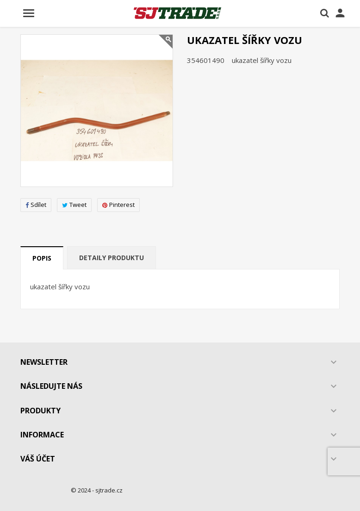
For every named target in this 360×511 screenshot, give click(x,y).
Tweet (74, 204)
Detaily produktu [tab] (111, 257)
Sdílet (35, 204)
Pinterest (118, 204)
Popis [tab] (41, 258)
